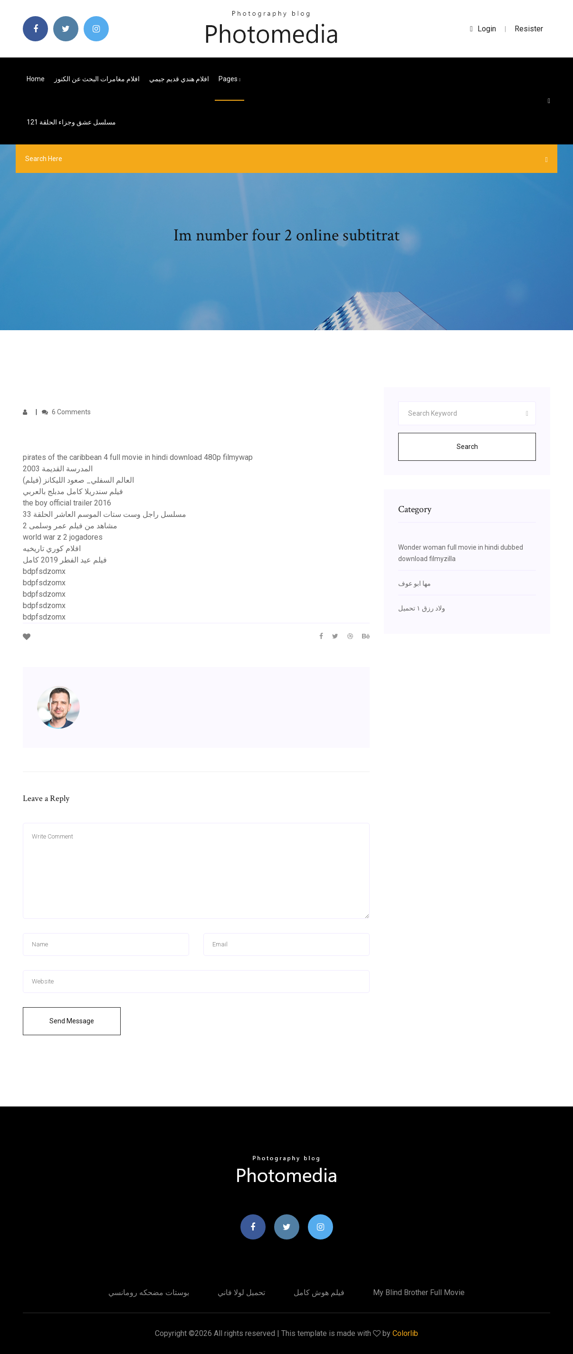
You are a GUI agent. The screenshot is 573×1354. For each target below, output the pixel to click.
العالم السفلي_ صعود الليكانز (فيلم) (78, 480)
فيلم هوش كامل (319, 1292)
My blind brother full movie (419, 1292)
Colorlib (405, 1333)
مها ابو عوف (414, 583)
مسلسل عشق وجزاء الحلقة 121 (71, 122)
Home (36, 79)
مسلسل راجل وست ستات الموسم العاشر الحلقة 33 (104, 514)
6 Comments (66, 412)
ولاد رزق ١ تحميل (421, 608)
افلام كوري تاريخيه (52, 548)
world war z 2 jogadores (63, 537)
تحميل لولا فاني (241, 1292)
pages (229, 79)
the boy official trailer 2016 (67, 502)
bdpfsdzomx (44, 571)
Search (467, 446)
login (483, 28)
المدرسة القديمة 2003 (58, 468)
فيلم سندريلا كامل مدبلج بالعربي (73, 491)
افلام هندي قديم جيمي (179, 79)
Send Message (71, 1021)
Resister (529, 28)
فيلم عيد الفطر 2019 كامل (65, 559)
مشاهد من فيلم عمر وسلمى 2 (70, 525)
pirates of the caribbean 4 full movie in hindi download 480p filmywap (138, 457)
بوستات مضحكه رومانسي (148, 1292)
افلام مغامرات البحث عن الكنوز (97, 79)
